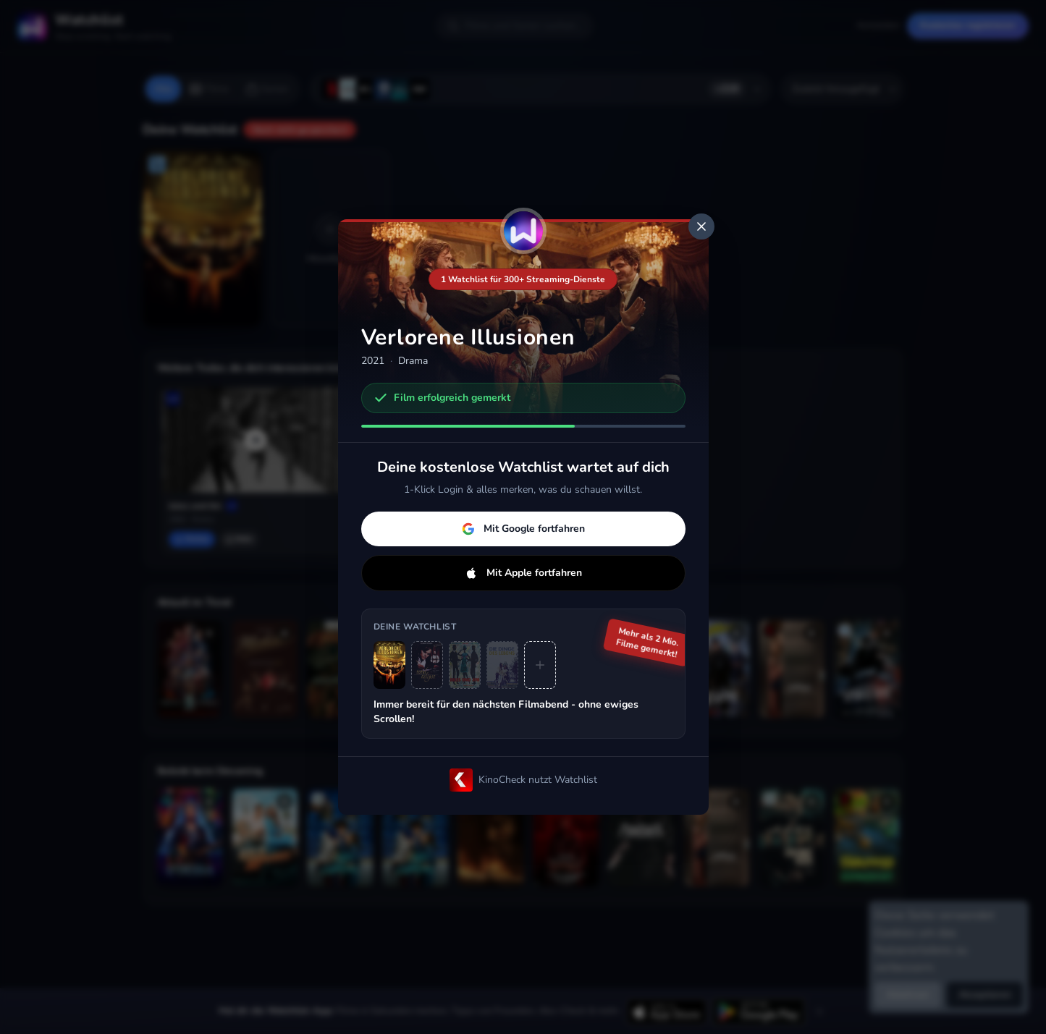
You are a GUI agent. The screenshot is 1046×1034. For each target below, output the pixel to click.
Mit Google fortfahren (523, 528)
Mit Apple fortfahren (523, 573)
